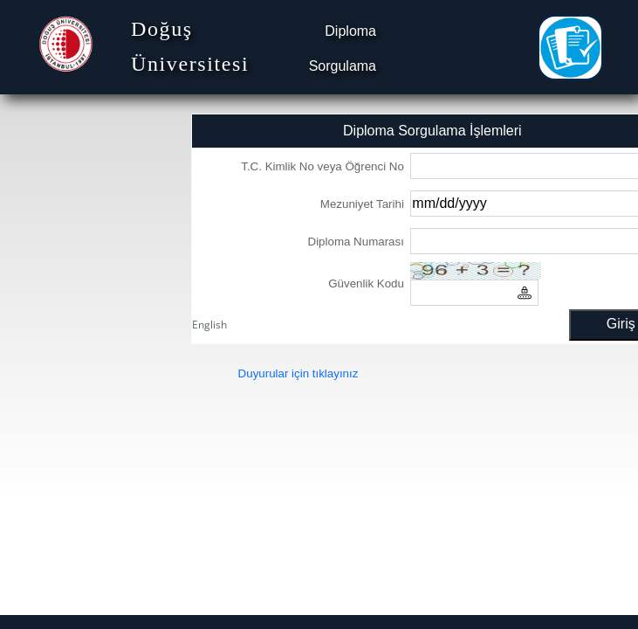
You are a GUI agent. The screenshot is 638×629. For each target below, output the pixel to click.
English (209, 324)
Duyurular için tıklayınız (298, 373)
